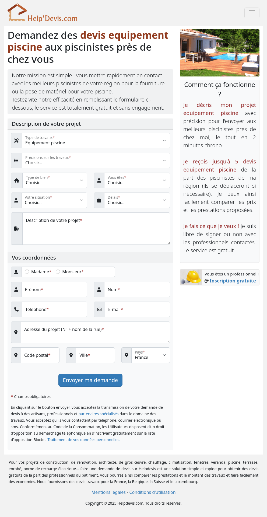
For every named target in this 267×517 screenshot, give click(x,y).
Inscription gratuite (233, 280)
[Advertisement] (219, 325)
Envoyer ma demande (90, 380)
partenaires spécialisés (99, 413)
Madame (40, 272)
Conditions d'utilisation (152, 492)
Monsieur (71, 272)
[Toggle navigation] (251, 13)
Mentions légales (108, 492)
